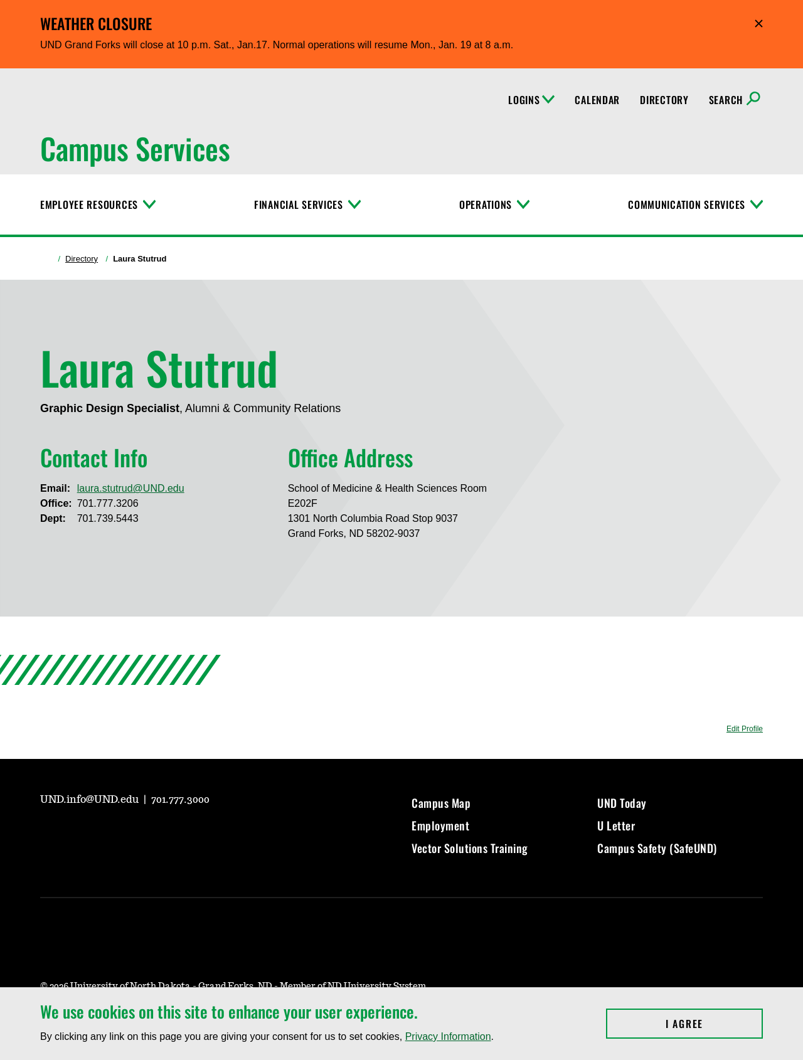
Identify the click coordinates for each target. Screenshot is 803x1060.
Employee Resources (89, 204)
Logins (531, 99)
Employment (440, 825)
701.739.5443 (108, 518)
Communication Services (686, 204)
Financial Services (298, 204)
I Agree (714, 1023)
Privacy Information (448, 1036)
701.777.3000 (180, 800)
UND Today (622, 803)
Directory (664, 99)
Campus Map (441, 803)
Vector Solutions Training (470, 848)
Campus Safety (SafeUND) (657, 848)
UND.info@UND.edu (90, 800)
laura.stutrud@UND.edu (130, 488)
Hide (759, 23)
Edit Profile (744, 728)
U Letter (616, 825)
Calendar (597, 99)
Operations (485, 204)
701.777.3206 (108, 503)
